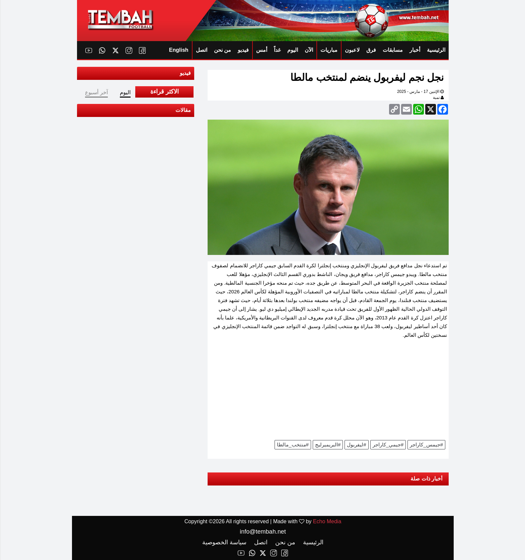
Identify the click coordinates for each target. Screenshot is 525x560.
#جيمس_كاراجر (426, 444)
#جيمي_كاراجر (387, 444)
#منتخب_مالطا (292, 444)
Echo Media (327, 521)
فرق (371, 50)
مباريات (328, 50)
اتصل (201, 50)
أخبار (414, 50)
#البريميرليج (327, 444)
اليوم (292, 50)
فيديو (242, 50)
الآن (308, 50)
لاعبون (352, 50)
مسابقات (392, 50)
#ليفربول (356, 444)
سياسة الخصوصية (224, 542)
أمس (261, 50)
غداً (277, 50)
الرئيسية (436, 50)
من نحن (222, 50)
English (178, 50)
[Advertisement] (328, 391)
